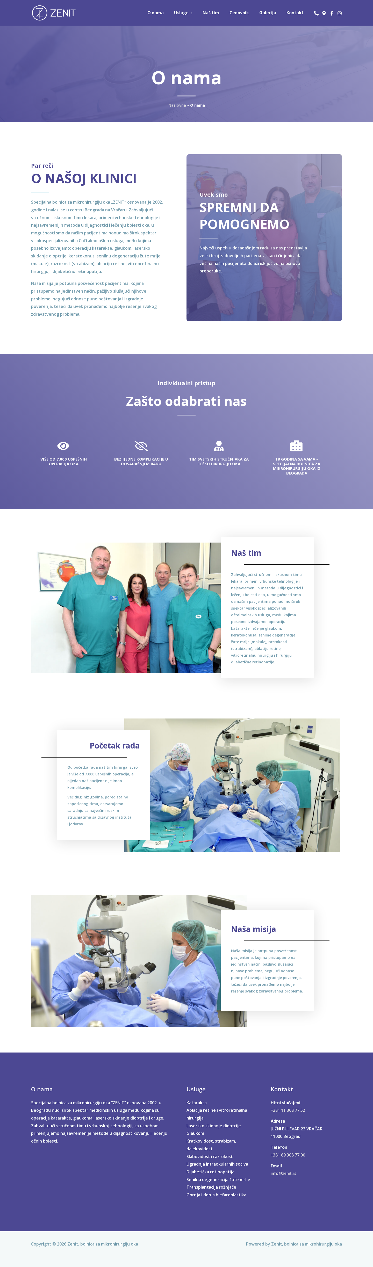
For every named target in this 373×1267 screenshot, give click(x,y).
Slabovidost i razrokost (210, 1153)
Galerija (270, 13)
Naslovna (177, 105)
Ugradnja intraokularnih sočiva (217, 1161)
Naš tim (218, 13)
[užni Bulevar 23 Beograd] (324, 13)
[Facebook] (331, 13)
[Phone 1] (316, 13)
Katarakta (197, 1099)
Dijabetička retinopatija (210, 1169)
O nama (167, 13)
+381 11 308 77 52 (288, 1107)
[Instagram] (339, 13)
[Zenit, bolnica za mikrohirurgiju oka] (54, 12)
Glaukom (195, 1130)
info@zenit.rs (284, 1170)
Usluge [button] (190, 13)
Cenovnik (244, 13)
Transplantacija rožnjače (211, 1184)
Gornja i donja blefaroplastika (216, 1192)
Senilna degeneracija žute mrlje (218, 1176)
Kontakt (296, 13)
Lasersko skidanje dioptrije (214, 1122)
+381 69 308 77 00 (288, 1152)
